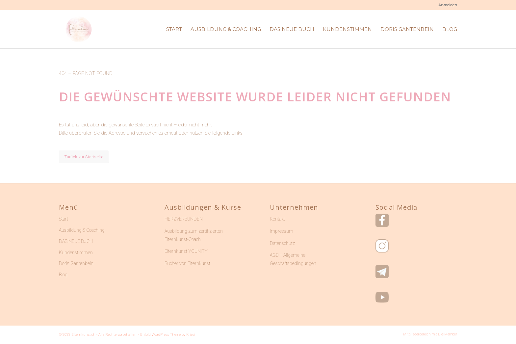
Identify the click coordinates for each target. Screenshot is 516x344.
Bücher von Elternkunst (187, 263)
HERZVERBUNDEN (184, 219)
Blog (63, 274)
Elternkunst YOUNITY (186, 251)
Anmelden (447, 5)
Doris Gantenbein (76, 263)
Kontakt (277, 219)
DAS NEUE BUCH (76, 241)
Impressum (281, 231)
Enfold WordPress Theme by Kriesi (167, 334)
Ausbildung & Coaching (82, 230)
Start (63, 219)
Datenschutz (282, 243)
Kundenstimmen (76, 252)
